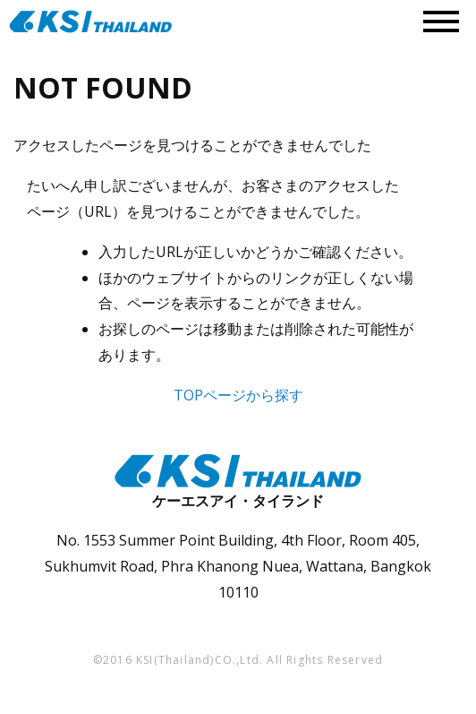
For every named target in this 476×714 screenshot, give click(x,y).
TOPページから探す (238, 395)
